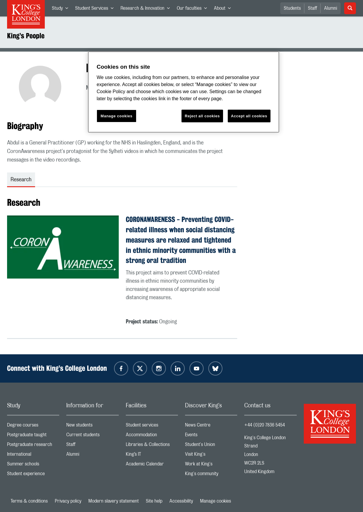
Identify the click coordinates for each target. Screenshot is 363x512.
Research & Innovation (147, 9)
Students (292, 8)
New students (92, 426)
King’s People (25, 36)
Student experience (33, 475)
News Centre (211, 426)
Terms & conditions (29, 501)
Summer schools (33, 465)
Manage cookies (215, 501)
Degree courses (33, 426)
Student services (152, 426)
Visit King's (211, 455)
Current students (92, 436)
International (33, 455)
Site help (154, 501)
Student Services (96, 9)
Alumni (330, 8)
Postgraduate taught (33, 436)
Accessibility (181, 501)
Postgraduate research (33, 446)
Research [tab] (21, 179)
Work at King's (211, 465)
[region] (183, 92)
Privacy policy (68, 501)
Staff (312, 8)
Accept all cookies (249, 116)
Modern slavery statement (113, 501)
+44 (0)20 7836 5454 (264, 425)
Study (62, 9)
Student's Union (211, 446)
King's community (211, 475)
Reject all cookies (202, 116)
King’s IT (152, 455)
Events (211, 436)
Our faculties (193, 9)
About (224, 9)
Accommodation (152, 436)
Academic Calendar (152, 465)
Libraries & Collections (152, 446)
